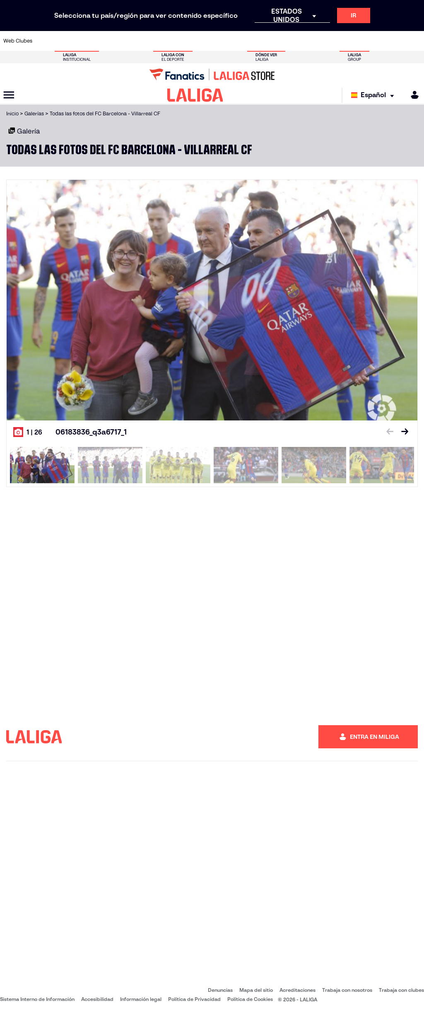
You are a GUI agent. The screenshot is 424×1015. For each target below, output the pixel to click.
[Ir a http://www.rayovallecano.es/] (220, 41)
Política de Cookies (250, 999)
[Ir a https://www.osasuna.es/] (84, 41)
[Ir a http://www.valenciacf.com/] (395, 41)
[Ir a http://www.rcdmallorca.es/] (278, 41)
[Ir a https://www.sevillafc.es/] (375, 41)
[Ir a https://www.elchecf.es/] (123, 41)
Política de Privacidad (194, 999)
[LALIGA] (195, 95)
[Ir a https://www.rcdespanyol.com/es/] (259, 41)
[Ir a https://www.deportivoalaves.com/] (104, 41)
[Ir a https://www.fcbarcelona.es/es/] (142, 41)
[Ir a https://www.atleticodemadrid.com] (65, 41)
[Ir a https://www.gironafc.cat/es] (181, 41)
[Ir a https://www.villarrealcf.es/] (414, 41)
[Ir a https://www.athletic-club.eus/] (45, 41)
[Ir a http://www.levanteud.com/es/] (201, 41)
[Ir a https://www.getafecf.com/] (162, 41)
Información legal (140, 999)
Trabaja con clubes (401, 990)
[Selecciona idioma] (374, 95)
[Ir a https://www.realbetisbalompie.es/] (298, 41)
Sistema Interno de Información (37, 999)
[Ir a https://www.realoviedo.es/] (336, 41)
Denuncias (220, 990)
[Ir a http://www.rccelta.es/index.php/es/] (240, 41)
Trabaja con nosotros (347, 990)
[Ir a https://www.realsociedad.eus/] (356, 41)
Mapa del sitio (256, 990)
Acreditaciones (297, 990)
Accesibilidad (97, 999)
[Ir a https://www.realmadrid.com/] (317, 41)
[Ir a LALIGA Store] (212, 74)
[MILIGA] (412, 95)
